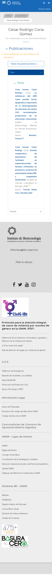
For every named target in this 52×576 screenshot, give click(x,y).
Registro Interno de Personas (14, 504)
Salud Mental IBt (8, 380)
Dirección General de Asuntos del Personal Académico (25, 464)
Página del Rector (9, 450)
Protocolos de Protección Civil (15, 385)
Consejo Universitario (11, 455)
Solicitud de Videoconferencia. (15, 513)
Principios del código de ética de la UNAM (20, 411)
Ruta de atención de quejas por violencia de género (24, 350)
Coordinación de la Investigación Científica (20, 459)
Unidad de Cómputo (10, 518)
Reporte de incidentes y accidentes (17, 376)
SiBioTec (5, 495)
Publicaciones (18, 48)
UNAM (4, 446)
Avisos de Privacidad (10, 407)
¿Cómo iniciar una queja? (12, 346)
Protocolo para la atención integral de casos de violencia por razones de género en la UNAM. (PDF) (25, 325)
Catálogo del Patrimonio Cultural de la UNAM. (21, 473)
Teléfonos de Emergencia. (13, 371)
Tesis (18, 82)
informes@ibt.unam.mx (24, 249)
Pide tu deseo (24, 262)
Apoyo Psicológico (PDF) (12, 389)
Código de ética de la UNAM (14, 416)
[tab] (26, 72)
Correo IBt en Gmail (10, 509)
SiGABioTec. (7, 500)
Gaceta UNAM (8, 469)
